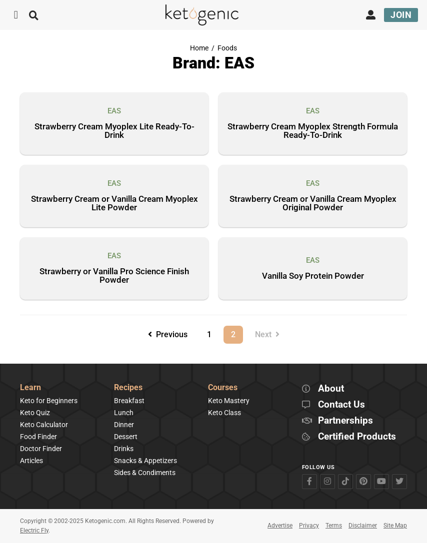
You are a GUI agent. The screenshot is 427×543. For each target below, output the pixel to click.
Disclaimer (362, 525)
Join (401, 14)
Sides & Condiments (145, 473)
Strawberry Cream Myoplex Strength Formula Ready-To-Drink (313, 131)
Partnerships (345, 421)
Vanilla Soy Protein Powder (313, 276)
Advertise (280, 525)
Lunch (124, 413)
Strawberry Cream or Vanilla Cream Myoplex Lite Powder (114, 203)
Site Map (395, 525)
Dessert (126, 437)
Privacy (309, 525)
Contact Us (341, 405)
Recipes (128, 388)
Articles (31, 461)
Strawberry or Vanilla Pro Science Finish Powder (114, 276)
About (331, 389)
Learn (30, 388)
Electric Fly (34, 530)
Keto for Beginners (49, 401)
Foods (227, 48)
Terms (334, 525)
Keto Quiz (35, 413)
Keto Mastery (229, 401)
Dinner (124, 425)
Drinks (124, 449)
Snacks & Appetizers (145, 461)
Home (199, 48)
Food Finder (38, 437)
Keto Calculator (44, 425)
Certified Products (357, 437)
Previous (168, 334)
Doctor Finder (41, 449)
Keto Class (224, 413)
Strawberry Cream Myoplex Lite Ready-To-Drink (114, 131)
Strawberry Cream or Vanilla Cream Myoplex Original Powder (313, 203)
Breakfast (129, 401)
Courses (223, 388)
